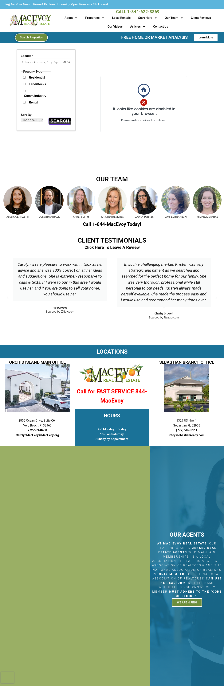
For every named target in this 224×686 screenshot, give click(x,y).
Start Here (147, 17)
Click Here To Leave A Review (112, 247)
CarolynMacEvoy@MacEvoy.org (37, 435)
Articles (138, 26)
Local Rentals (121, 18)
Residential (37, 77)
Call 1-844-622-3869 (137, 11)
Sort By (26, 114)
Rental (33, 102)
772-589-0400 (37, 430)
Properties (94, 17)
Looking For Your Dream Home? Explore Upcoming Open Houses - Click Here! (64, 4)
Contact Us (160, 26)
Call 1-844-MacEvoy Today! (112, 224)
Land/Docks (37, 84)
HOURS (112, 416)
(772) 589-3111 (186, 430)
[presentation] (7, 677)
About (71, 17)
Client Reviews (201, 18)
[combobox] (46, 62)
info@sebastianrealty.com (187, 435)
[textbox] (47, 62)
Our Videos (115, 26)
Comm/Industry (35, 95)
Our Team (174, 17)
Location (27, 55)
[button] (8, 297)
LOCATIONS (112, 351)
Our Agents (187, 534)
